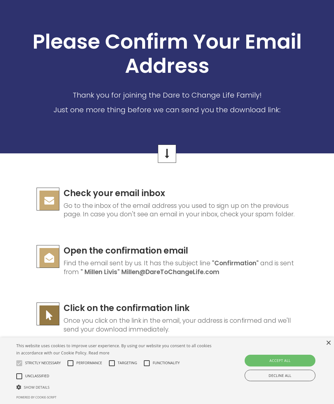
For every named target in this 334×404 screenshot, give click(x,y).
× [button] (328, 343)
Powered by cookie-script (36, 397)
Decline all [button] (280, 375)
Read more (99, 353)
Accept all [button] (280, 360)
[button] (114, 387)
